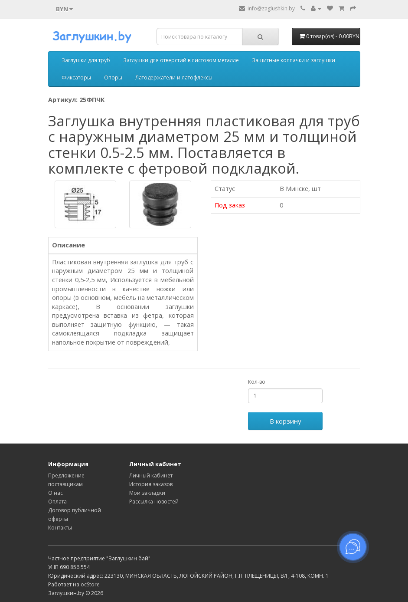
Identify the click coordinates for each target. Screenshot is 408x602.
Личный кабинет (151, 475)
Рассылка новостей (154, 501)
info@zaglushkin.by (267, 8)
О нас (55, 493)
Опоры (113, 77)
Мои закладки (147, 493)
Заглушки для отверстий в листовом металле (181, 60)
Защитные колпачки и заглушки (293, 60)
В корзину (285, 421)
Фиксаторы (76, 77)
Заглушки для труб (86, 60)
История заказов (151, 484)
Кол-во (256, 381)
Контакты (60, 527)
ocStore (90, 584)
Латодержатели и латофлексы (173, 77)
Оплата (57, 501)
